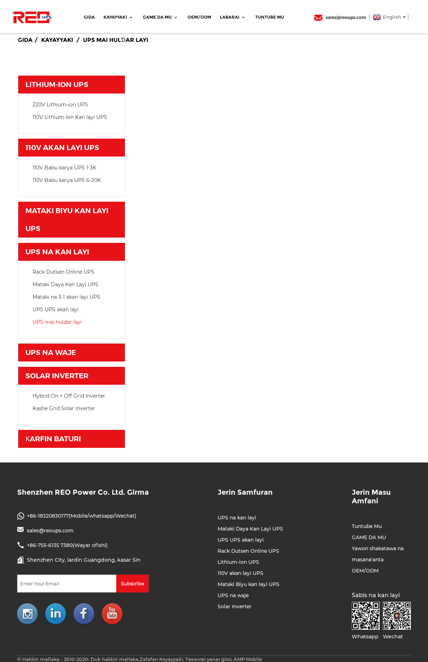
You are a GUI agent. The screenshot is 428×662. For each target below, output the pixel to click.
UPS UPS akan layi (56, 308)
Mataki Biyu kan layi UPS (66, 218)
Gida (89, 16)
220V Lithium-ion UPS (60, 103)
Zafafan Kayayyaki (161, 658)
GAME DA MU (161, 16)
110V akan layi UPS (62, 146)
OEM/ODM (199, 16)
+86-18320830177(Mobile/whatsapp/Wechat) (83, 515)
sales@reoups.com (340, 16)
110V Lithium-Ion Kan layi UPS (70, 116)
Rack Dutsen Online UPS (63, 271)
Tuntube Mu (269, 16)
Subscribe (132, 582)
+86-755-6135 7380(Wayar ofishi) (67, 544)
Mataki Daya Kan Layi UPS (65, 283)
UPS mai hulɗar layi (115, 38)
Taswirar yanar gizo (209, 658)
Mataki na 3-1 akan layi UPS (66, 296)
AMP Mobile (249, 658)
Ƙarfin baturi (53, 437)
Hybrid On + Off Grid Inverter (69, 395)
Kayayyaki (118, 16)
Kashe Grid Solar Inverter (64, 407)
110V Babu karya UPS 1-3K (64, 166)
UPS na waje (50, 351)
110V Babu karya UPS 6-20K (67, 179)
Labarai (233, 16)
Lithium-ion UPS (56, 83)
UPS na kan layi (57, 250)
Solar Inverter (56, 374)
